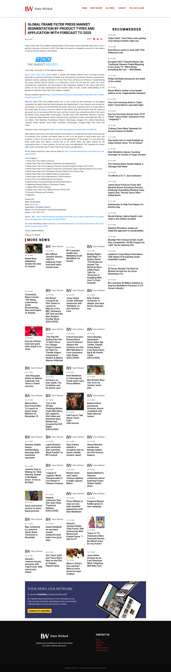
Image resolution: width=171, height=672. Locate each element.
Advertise (99, 643)
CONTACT (122, 8)
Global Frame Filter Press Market (38, 75)
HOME (84, 8)
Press (98, 640)
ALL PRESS (110, 8)
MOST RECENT (96, 8)
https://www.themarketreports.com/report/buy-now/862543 (73, 130)
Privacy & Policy (102, 650)
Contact (99, 645)
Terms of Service (102, 648)
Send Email (34, 204)
